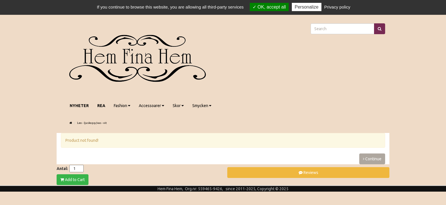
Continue (372, 159)
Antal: (62, 168)
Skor (178, 105)
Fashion (122, 105)
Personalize (307, 7)
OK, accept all (269, 7)
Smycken (201, 105)
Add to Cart (72, 179)
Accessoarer (151, 105)
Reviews (308, 172)
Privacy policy (337, 7)
